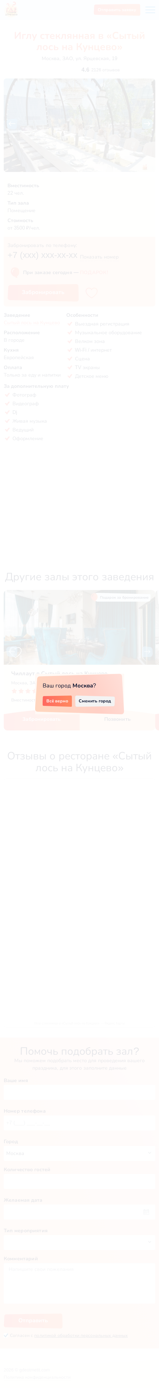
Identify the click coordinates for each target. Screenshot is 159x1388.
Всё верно (57, 700)
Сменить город (95, 700)
